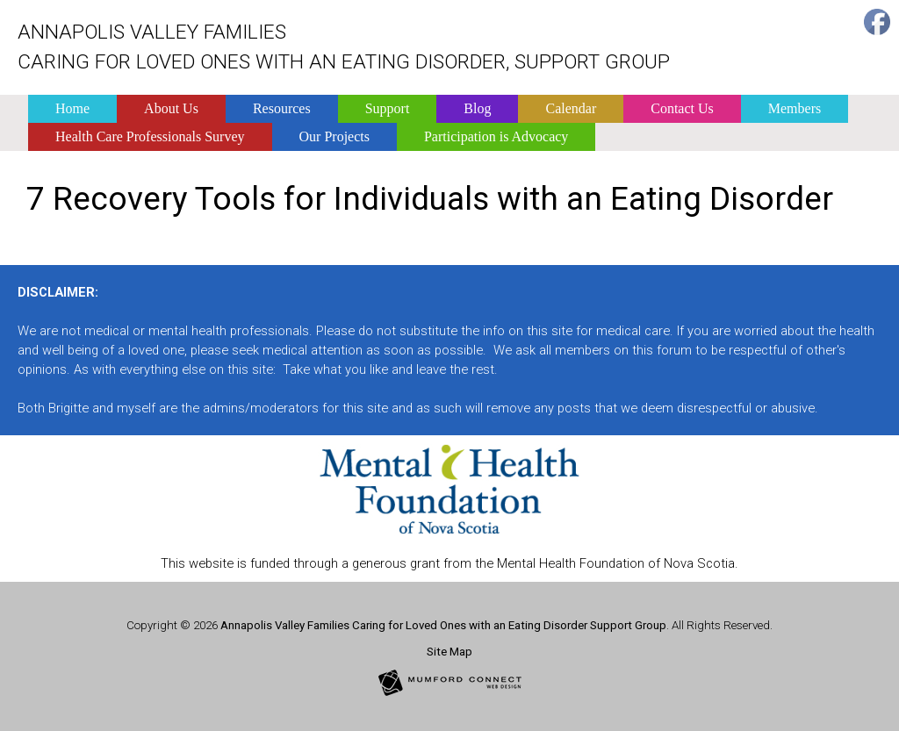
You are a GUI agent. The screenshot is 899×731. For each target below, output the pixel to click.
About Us (171, 108)
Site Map (449, 651)
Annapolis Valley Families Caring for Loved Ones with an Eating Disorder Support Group (443, 625)
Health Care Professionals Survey (150, 136)
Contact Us (682, 108)
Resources (282, 108)
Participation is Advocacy (496, 136)
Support (387, 108)
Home (72, 108)
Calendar (570, 108)
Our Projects (334, 136)
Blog (477, 108)
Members (794, 108)
